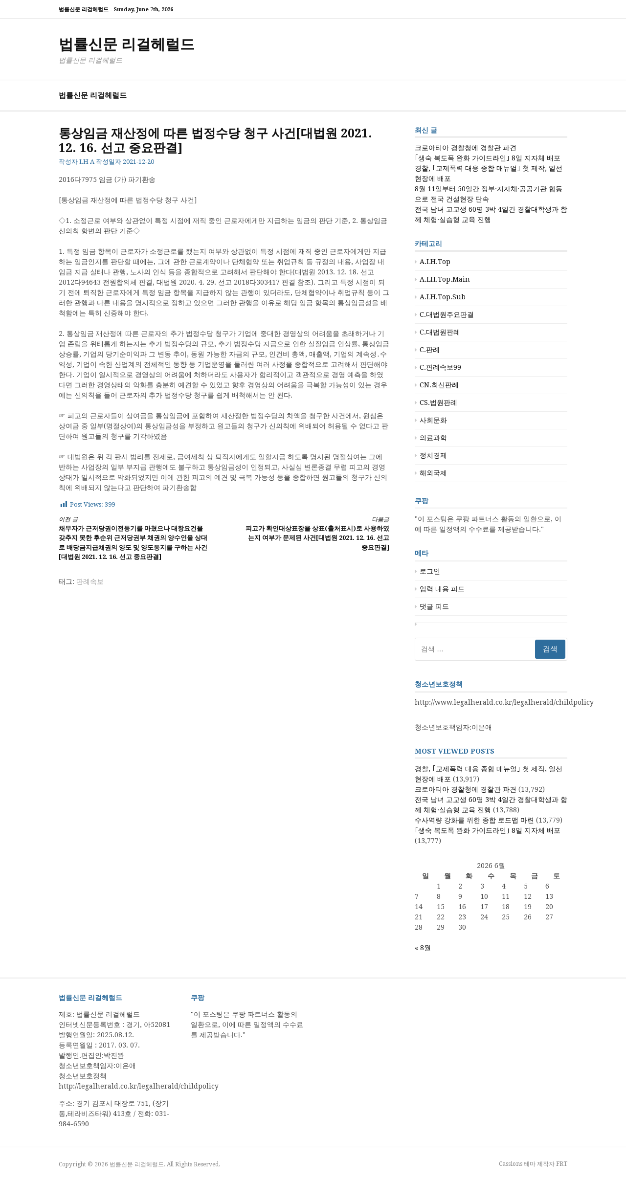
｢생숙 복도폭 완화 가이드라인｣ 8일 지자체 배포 (487, 158)
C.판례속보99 (440, 367)
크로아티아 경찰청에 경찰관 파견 (465, 148)
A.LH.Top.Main (445, 279)
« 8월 (423, 948)
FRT (561, 1163)
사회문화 (433, 420)
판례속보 (90, 581)
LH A (86, 161)
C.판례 (430, 350)
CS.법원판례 (438, 402)
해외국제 (433, 473)
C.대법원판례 (440, 332)
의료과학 (433, 438)
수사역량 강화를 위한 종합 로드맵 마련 (474, 820)
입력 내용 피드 (442, 589)
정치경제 (433, 455)
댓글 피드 (434, 606)
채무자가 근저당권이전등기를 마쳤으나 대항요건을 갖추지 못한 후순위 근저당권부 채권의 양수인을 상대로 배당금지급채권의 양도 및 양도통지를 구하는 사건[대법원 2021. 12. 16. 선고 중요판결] (133, 538)
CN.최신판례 (439, 385)
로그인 (430, 571)
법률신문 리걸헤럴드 (127, 44)
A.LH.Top (435, 262)
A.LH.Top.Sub (443, 297)
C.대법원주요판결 (447, 314)
